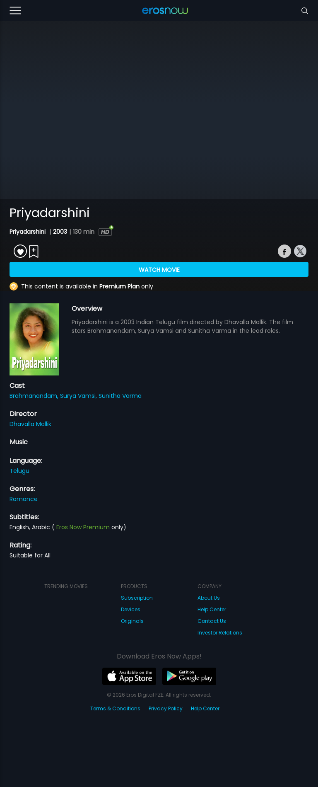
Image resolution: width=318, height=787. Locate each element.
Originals (132, 621)
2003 (60, 232)
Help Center (212, 609)
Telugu (19, 471)
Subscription (137, 597)
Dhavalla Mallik (30, 424)
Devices (130, 609)
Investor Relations (220, 632)
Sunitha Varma (120, 396)
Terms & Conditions (115, 708)
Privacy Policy (166, 708)
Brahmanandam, (35, 396)
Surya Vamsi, (79, 396)
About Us (209, 597)
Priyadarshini (28, 232)
